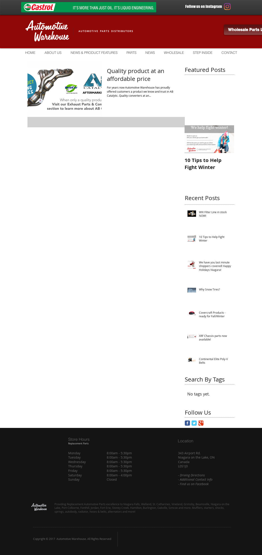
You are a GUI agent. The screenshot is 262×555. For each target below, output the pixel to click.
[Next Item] (227, 139)
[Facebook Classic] (187, 423)
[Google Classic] (200, 423)
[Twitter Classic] (194, 423)
